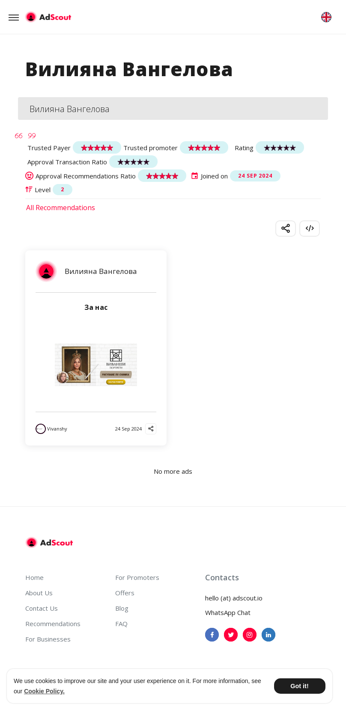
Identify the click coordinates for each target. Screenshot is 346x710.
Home (34, 577)
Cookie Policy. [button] (44, 691)
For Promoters (137, 577)
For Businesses (48, 639)
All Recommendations (60, 207)
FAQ (121, 623)
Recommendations (53, 623)
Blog (121, 608)
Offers (124, 592)
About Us (39, 592)
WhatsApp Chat (228, 612)
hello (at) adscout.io (233, 598)
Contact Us (41, 608)
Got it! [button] (299, 686)
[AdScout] (49, 543)
